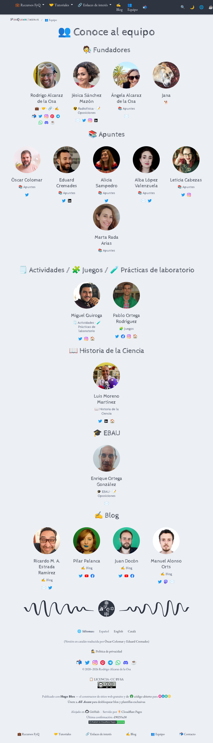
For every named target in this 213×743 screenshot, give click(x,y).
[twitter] (87, 662)
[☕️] (134, 662)
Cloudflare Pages (130, 711)
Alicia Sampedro (106, 183)
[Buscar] (182, 7)
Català (132, 631)
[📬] (79, 662)
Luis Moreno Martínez (106, 399)
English (118, 631)
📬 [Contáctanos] (145, 7)
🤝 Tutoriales (62, 734)
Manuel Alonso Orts (166, 564)
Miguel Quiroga (86, 315)
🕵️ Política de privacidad (106, 651)
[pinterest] (102, 662)
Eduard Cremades (66, 183)
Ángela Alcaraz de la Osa (126, 98)
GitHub (92, 711)
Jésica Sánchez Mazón (87, 98)
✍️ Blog (131, 734)
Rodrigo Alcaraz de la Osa (46, 98)
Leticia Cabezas (186, 180)
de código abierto (139, 696)
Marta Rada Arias (107, 240)
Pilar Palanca (86, 561)
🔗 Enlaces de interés (98, 734)
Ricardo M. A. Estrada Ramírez (47, 567)
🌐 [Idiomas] (201, 7)
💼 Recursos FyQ (28, 734)
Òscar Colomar (26, 180)
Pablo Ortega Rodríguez (126, 318)
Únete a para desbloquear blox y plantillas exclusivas (106, 702)
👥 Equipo (158, 734)
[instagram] (95, 662)
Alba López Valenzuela (146, 183)
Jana (166, 95)
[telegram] (110, 662)
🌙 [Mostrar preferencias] (192, 7)
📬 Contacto (187, 734)
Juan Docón (126, 561)
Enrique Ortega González (106, 481)
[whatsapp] (118, 662)
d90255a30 (120, 717)
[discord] (125, 662)
